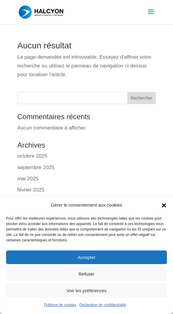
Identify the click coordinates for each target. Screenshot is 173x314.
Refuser (87, 273)
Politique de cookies (60, 305)
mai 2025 (27, 179)
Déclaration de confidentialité (102, 305)
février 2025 (30, 190)
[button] (164, 205)
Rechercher (141, 98)
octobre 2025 (32, 156)
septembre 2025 (35, 167)
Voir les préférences (87, 290)
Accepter (86, 257)
